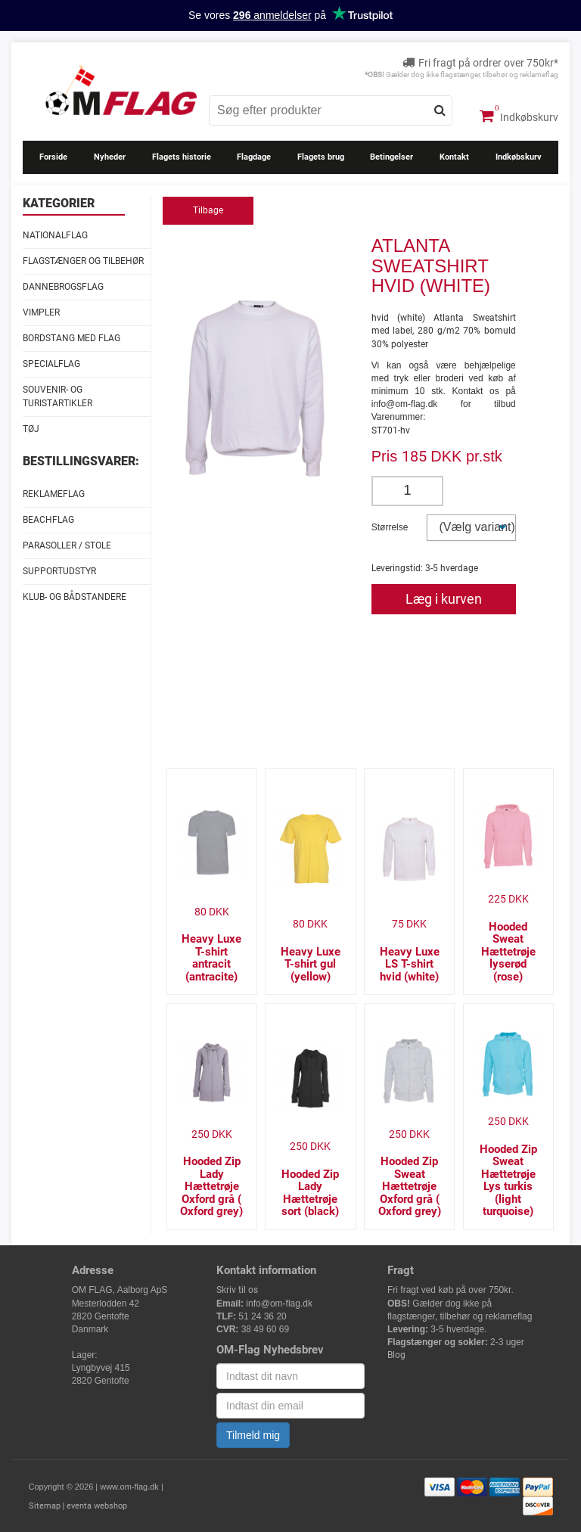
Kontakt (454, 157)
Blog (396, 1355)
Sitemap (45, 1506)
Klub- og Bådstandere (74, 597)
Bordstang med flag (71, 338)
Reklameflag (54, 494)
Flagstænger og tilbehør (83, 261)
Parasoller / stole (67, 545)
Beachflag (48, 519)
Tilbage (208, 210)
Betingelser (391, 157)
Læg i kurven (443, 599)
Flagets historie (181, 157)
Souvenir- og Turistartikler (57, 396)
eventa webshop (97, 1506)
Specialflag (51, 364)
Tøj (31, 429)
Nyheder (110, 157)
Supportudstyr (59, 571)
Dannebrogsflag (63, 286)
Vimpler (41, 312)
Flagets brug (320, 157)
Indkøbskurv (519, 115)
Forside (53, 157)
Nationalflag (55, 235)
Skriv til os (237, 1290)
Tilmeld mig (253, 1435)
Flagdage (254, 157)
